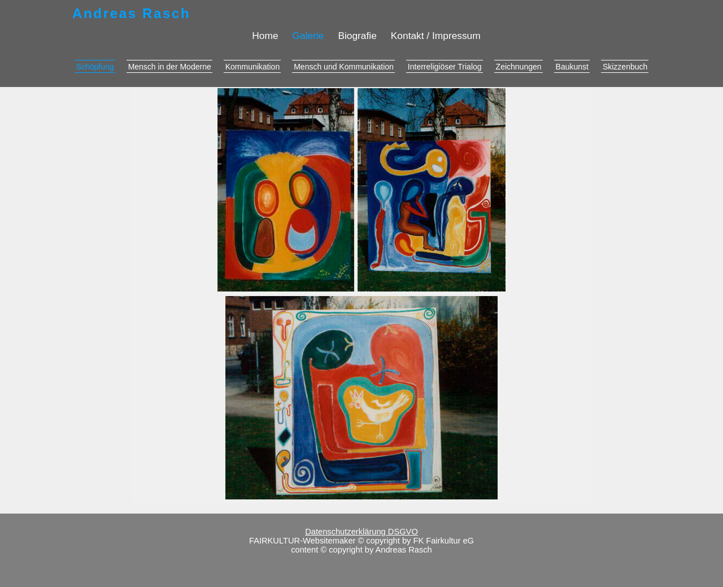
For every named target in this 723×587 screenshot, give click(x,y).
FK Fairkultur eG (443, 540)
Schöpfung (95, 66)
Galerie (308, 35)
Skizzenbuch (625, 66)
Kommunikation (252, 66)
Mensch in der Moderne (169, 66)
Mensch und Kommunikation (344, 66)
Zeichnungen (519, 66)
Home (265, 35)
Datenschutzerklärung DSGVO (361, 531)
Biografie (357, 35)
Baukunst (572, 66)
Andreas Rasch (131, 13)
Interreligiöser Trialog (445, 66)
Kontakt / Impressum (436, 35)
